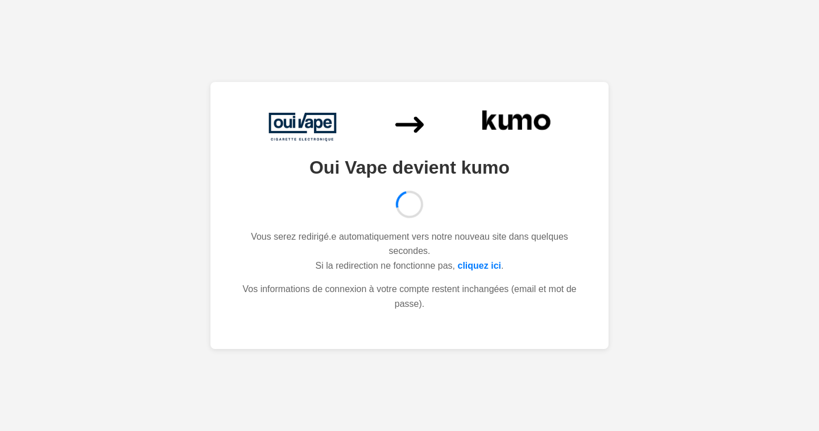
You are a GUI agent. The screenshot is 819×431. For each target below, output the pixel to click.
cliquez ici (479, 265)
